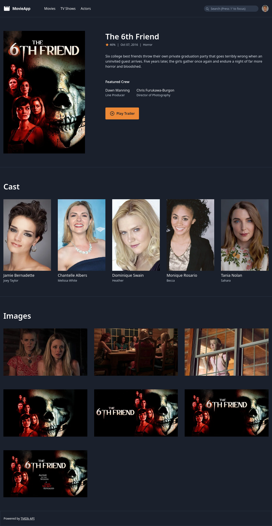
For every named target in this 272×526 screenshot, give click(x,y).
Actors (86, 8)
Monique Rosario (182, 275)
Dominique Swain (128, 275)
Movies (49, 8)
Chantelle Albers (72, 275)
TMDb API (27, 518)
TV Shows (68, 8)
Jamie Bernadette (18, 275)
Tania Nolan (231, 275)
